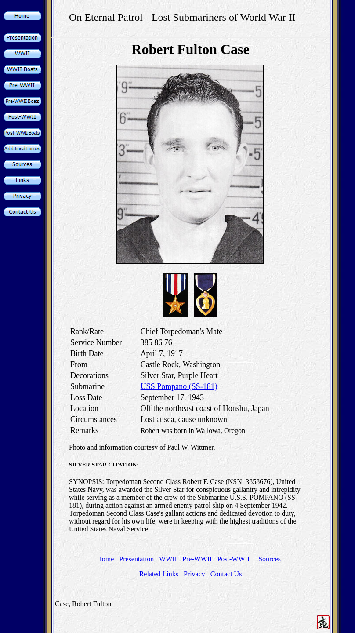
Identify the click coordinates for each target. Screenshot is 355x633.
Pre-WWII (197, 559)
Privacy (194, 574)
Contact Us (226, 574)
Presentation (136, 559)
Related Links (158, 574)
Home (105, 559)
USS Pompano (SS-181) (179, 386)
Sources (269, 559)
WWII (168, 559)
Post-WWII (234, 559)
